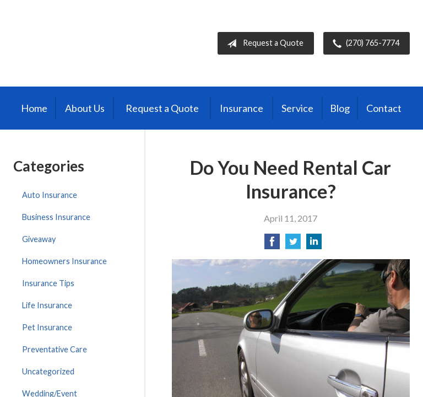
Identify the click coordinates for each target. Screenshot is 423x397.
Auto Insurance (49, 195)
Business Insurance (56, 217)
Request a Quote (263, 43)
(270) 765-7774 (363, 43)
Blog (340, 108)
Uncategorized (48, 371)
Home (34, 108)
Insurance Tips (48, 283)
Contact (384, 108)
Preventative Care (54, 349)
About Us (85, 108)
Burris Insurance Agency (83, 43)
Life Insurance (47, 305)
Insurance (241, 108)
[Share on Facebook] (272, 244)
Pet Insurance (47, 327)
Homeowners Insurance (64, 261)
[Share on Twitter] (293, 244)
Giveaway (39, 239)
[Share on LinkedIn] (314, 244)
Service (297, 108)
